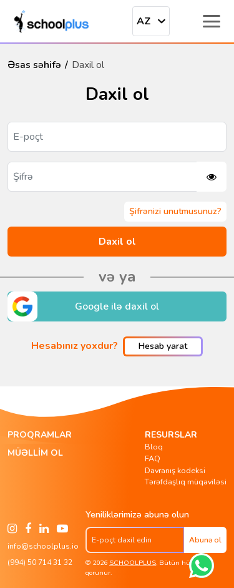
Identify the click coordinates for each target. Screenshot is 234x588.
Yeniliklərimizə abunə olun (137, 514)
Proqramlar (39, 435)
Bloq (154, 446)
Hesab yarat (163, 346)
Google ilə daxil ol (83, 306)
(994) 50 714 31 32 (39, 562)
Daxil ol (117, 241)
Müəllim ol (35, 453)
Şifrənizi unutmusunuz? (175, 211)
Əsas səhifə (34, 65)
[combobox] (151, 21)
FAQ (152, 458)
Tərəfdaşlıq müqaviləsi (186, 481)
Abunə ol (205, 540)
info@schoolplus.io (43, 546)
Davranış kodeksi (175, 470)
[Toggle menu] (211, 21)
